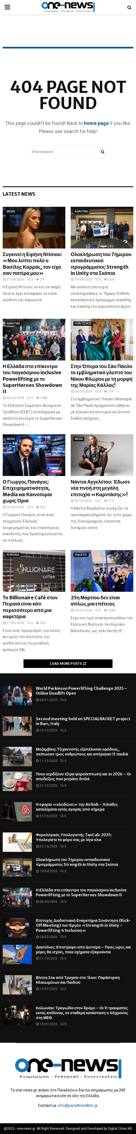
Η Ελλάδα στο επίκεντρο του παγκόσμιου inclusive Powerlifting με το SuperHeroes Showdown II (32, 379)
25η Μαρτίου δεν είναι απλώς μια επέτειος (95, 600)
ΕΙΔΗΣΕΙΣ (81, 554)
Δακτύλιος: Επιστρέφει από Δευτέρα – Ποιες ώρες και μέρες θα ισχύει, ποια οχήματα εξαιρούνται (83, 949)
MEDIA (11, 211)
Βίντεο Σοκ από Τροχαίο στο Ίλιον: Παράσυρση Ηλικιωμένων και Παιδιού (78, 980)
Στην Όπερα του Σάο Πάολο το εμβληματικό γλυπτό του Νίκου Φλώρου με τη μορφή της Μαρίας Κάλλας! (101, 375)
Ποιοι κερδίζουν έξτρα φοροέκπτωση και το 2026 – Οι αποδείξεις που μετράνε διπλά (83, 776)
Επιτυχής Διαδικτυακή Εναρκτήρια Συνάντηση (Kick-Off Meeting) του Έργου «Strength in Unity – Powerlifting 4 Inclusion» (83, 925)
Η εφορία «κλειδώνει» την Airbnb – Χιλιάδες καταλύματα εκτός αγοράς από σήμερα (77, 807)
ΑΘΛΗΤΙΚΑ (81, 211)
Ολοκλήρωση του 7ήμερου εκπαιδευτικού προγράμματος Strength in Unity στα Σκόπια (101, 263)
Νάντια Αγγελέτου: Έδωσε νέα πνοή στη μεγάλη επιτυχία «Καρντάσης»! (100, 488)
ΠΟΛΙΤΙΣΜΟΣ (83, 323)
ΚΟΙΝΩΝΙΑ (13, 554)
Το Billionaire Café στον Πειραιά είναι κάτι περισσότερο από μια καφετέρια (30, 607)
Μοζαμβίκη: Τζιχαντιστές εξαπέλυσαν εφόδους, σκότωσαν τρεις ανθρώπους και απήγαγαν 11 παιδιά (82, 752)
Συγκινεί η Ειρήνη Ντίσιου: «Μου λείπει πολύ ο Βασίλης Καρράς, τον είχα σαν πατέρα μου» (32, 263)
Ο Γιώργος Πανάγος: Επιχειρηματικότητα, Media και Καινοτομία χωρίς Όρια (27, 491)
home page (96, 123)
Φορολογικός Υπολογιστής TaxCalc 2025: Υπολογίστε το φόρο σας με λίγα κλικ (74, 837)
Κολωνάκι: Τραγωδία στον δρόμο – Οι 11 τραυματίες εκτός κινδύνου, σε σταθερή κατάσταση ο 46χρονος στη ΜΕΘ (82, 1013)
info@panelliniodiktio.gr (78, 1105)
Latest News (19, 194)
